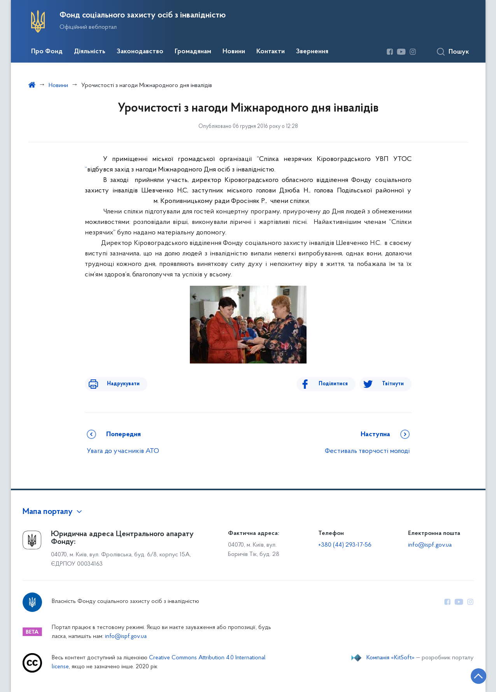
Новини (234, 51)
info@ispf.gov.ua (430, 545)
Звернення (312, 51)
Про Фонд (47, 51)
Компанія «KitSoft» (390, 658)
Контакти (270, 51)
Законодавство (140, 51)
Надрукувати (116, 384)
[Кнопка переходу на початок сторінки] (467, 674)
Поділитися (340, 384)
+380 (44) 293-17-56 (345, 545)
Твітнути (393, 384)
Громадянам (193, 51)
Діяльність (89, 51)
